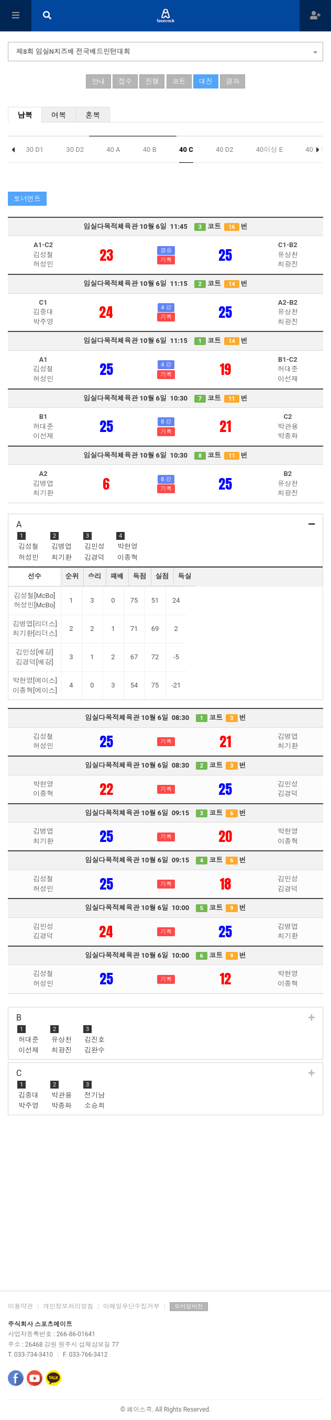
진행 (152, 81)
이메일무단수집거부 (131, 1306)
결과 (232, 81)
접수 (125, 81)
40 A (113, 149)
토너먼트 (27, 199)
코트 (179, 81)
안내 (98, 81)
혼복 (93, 115)
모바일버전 (188, 1306)
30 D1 (34, 149)
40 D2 (225, 149)
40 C (186, 149)
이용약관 (20, 1306)
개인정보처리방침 (68, 1306)
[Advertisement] (165, 1207)
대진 (206, 81)
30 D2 (75, 149)
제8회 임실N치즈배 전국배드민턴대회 (166, 50)
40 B (150, 149)
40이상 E (269, 149)
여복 (59, 115)
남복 (24, 115)
